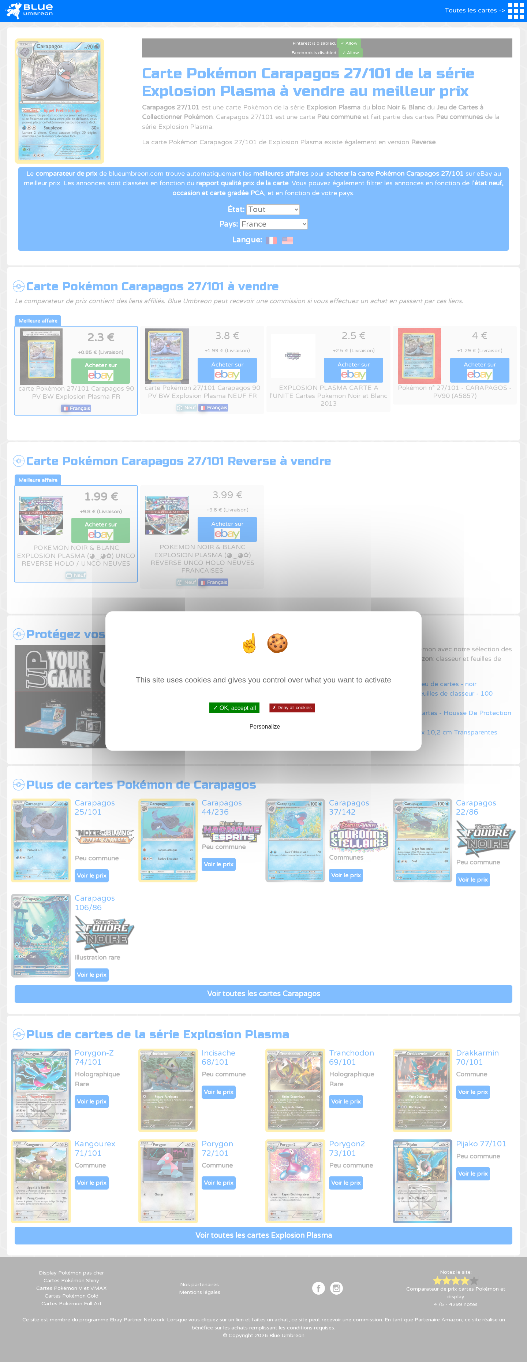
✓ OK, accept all (234, 708)
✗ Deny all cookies (291, 707)
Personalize (265, 726)
